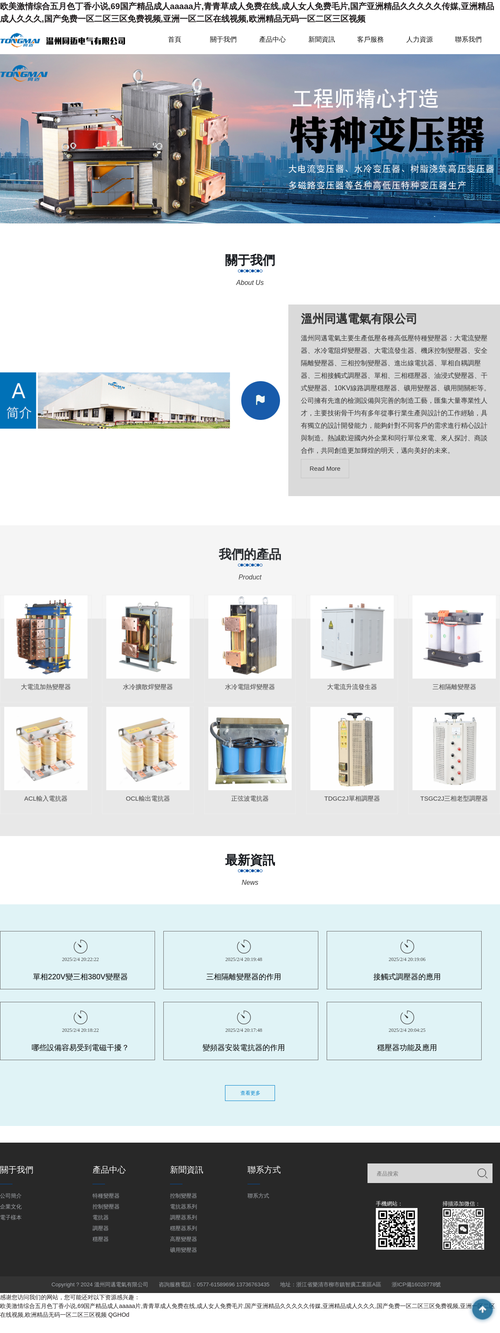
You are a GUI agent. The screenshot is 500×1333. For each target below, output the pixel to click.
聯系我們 (468, 39)
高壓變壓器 (183, 1239)
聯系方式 (258, 1196)
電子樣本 (11, 1217)
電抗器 (100, 1217)
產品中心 (272, 39)
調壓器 (100, 1228)
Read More (325, 468)
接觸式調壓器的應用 (407, 977)
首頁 (174, 39)
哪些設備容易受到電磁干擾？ (80, 1047)
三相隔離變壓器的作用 (243, 977)
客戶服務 (370, 39)
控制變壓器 (106, 1206)
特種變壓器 (106, 1196)
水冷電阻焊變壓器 (250, 690)
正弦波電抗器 (250, 802)
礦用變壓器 (183, 1250)
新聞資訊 (321, 39)
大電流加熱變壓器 (46, 690)
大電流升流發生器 (352, 690)
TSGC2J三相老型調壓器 (454, 802)
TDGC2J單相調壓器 (352, 802)
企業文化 (11, 1206)
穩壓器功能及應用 (407, 1047)
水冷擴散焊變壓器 (148, 690)
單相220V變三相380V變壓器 (80, 977)
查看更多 (250, 1093)
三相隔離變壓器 (454, 690)
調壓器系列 (183, 1217)
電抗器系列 (183, 1206)
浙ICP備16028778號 (416, 1284)
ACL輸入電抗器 (46, 802)
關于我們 (223, 39)
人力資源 (419, 39)
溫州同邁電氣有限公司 (359, 318)
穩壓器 (100, 1239)
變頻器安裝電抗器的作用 (243, 1047)
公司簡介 (11, 1196)
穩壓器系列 (183, 1228)
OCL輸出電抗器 (148, 802)
